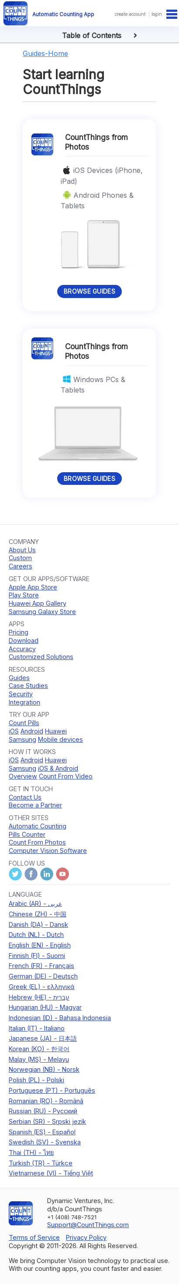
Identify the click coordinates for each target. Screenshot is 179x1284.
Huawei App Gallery (37, 603)
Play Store (24, 595)
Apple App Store (33, 587)
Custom (20, 557)
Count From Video (66, 776)
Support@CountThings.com (88, 1224)
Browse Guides (89, 291)
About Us (22, 550)
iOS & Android (58, 768)
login (156, 14)
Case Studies (28, 685)
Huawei (56, 731)
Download (23, 640)
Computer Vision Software (48, 850)
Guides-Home (45, 53)
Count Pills (24, 722)
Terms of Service (34, 1237)
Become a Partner (35, 805)
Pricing (18, 632)
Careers (20, 566)
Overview (23, 776)
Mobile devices (60, 739)
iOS (14, 731)
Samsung (22, 739)
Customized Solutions (41, 656)
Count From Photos (37, 842)
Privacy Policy (86, 1237)
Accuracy (22, 649)
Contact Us (25, 797)
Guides (19, 677)
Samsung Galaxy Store (42, 611)
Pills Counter (27, 834)
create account (130, 14)
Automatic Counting (37, 826)
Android (32, 731)
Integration (24, 702)
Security (21, 694)
